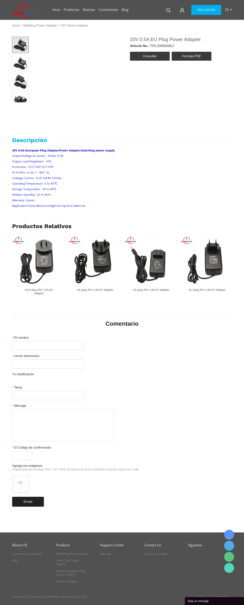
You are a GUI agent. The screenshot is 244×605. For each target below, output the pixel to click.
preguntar (206, 10)
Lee (229, 568)
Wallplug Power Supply (72, 554)
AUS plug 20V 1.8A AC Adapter (39, 291)
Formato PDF (191, 56)
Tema (17, 387)
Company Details (155, 554)
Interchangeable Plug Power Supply (70, 572)
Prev (16, 105)
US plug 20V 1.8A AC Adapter (151, 289)
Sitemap (105, 554)
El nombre (20, 337)
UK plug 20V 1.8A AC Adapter (95, 289)
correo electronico (25, 356)
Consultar (150, 56)
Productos (71, 10)
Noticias (89, 10)
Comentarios (108, 10)
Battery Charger (66, 581)
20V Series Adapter (74, 25)
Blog (125, 10)
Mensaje (19, 405)
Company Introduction (27, 554)
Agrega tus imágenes (75, 467)
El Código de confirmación (31, 447)
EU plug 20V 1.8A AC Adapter (207, 289)
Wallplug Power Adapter (40, 25)
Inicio (56, 10)
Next (24, 105)
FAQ (15, 560)
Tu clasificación (23, 374)
